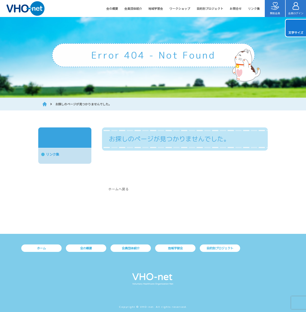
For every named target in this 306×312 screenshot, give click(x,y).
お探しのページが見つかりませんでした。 (83, 104)
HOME (44, 104)
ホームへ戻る (118, 188)
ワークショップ (179, 8)
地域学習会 (155, 8)
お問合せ (236, 8)
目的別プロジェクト (210, 8)
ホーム (41, 248)
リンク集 (254, 8)
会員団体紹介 (133, 8)
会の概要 (112, 8)
